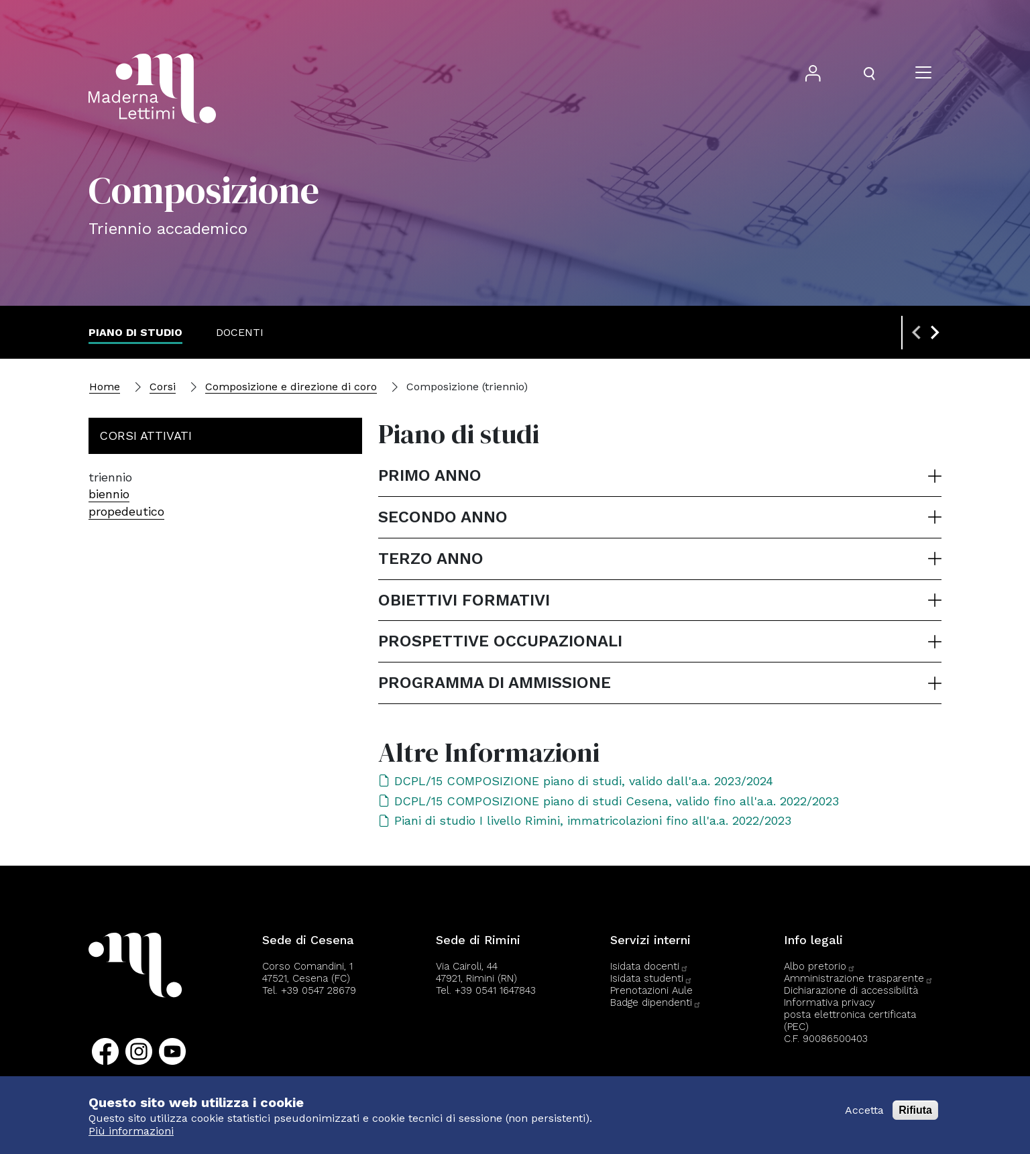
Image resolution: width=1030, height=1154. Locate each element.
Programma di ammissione (494, 682)
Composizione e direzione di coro (291, 386)
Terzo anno (430, 558)
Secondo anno (443, 517)
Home (104, 386)
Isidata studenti (651, 978)
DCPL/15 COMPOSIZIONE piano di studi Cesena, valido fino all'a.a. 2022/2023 (608, 801)
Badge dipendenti (655, 1002)
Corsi (163, 386)
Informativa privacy (829, 1002)
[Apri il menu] (923, 73)
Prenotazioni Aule (651, 990)
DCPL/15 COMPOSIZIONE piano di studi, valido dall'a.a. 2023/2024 (575, 781)
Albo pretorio (820, 966)
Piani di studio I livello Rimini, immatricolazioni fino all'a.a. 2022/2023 (584, 820)
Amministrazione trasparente (858, 978)
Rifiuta (915, 1110)
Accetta (864, 1110)
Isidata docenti (649, 966)
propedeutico (126, 511)
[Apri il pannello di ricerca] (869, 74)
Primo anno (429, 475)
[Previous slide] (917, 332)
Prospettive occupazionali (500, 641)
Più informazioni (131, 1130)
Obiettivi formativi (464, 600)
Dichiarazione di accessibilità (851, 990)
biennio (109, 494)
